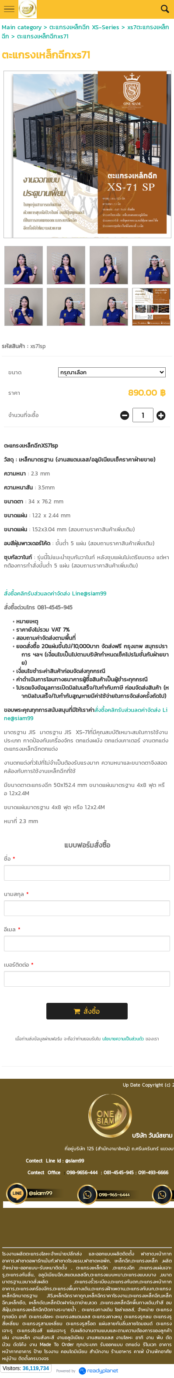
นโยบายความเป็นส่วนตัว (123, 1039)
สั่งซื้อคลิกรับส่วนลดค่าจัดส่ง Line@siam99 (55, 593)
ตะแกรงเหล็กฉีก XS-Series (84, 27)
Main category (22, 27)
